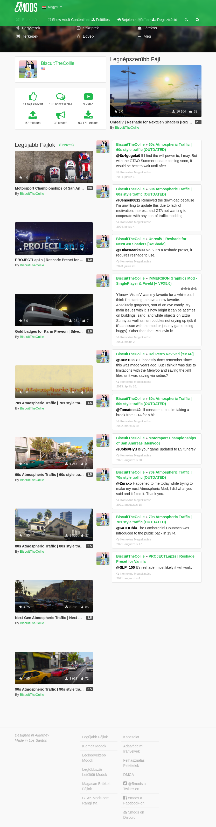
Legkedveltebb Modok (94, 757)
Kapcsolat (131, 737)
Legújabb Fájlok (95, 737)
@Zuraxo (124, 483)
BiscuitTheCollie (57, 63)
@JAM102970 (128, 360)
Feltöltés (101, 20)
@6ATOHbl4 (126, 528)
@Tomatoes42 (128, 410)
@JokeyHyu (126, 449)
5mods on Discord (133, 814)
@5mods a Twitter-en (134, 786)
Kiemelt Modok (94, 746)
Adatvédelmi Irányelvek (133, 748)
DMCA (128, 775)
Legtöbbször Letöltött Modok (94, 772)
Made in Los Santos (31, 740)
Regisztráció (164, 20)
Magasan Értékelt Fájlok (96, 786)
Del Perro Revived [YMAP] (171, 354)
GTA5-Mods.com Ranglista (95, 800)
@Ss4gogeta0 (128, 156)
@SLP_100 (125, 567)
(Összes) (66, 145)
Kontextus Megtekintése (133, 172)
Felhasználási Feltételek (134, 763)
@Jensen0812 (128, 200)
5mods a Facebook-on (133, 800)
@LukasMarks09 (130, 250)
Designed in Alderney (32, 735)
